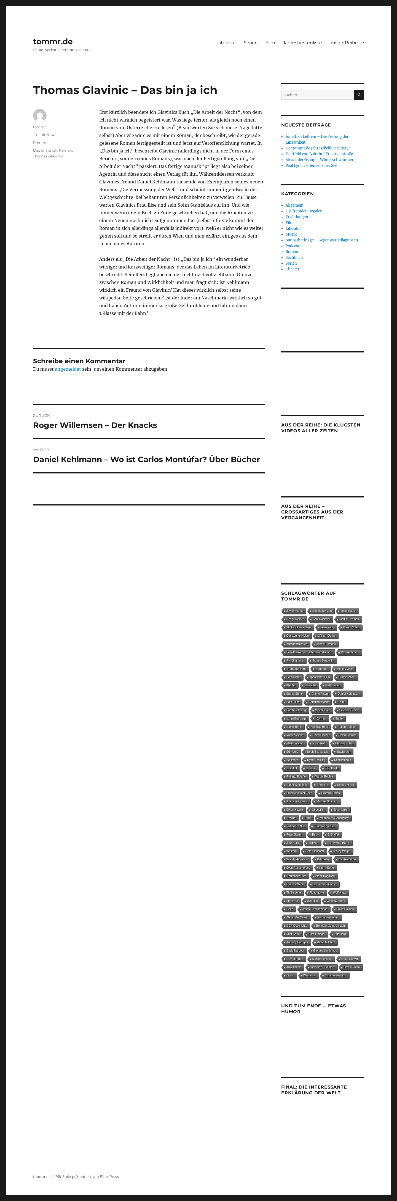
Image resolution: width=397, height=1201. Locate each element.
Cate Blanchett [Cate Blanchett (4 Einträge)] (315, 851)
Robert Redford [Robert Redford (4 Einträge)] (346, 726)
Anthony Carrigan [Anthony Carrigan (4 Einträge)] (297, 942)
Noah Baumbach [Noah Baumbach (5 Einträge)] (317, 751)
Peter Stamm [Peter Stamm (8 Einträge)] (294, 834)
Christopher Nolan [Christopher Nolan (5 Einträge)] (297, 635)
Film (270, 42)
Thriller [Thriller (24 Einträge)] (291, 685)
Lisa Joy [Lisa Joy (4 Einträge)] (311, 768)
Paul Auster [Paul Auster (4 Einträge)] (293, 677)
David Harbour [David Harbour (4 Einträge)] (295, 950)
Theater (292, 269)
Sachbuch (294, 257)
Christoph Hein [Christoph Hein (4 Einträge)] (344, 743)
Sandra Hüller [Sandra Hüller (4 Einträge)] (345, 784)
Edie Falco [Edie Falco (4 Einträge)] (292, 702)
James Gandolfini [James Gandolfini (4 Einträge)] (323, 660)
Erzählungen (297, 217)
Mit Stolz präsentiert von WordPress (87, 1176)
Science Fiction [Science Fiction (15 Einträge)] (349, 710)
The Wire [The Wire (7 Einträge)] (292, 900)
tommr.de (53, 41)
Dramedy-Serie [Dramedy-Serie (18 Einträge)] (296, 668)
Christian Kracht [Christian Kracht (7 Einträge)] (319, 702)
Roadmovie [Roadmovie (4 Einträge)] (317, 892)
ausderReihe (344, 42)
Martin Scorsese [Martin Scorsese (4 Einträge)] (322, 958)
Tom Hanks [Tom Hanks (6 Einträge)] (341, 809)
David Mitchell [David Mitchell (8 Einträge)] (326, 942)
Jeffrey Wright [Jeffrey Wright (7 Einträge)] (341, 851)
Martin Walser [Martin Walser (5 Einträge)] (295, 743)
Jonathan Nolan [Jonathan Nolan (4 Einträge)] (322, 610)
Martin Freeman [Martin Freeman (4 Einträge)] (349, 619)
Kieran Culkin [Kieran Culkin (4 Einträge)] (351, 627)
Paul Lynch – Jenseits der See (311, 165)
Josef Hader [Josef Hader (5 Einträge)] (348, 610)
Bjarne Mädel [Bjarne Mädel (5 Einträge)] (347, 677)
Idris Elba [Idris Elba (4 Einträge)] (310, 685)
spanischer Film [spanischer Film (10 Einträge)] (320, 677)
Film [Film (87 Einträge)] (308, 818)
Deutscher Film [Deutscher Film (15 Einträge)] (296, 876)
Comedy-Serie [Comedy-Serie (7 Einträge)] (336, 900)
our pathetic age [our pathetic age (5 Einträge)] (296, 718)
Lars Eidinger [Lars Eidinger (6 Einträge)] (317, 934)
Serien (251, 42)
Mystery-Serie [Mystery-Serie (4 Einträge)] (295, 735)
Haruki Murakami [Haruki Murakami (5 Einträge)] (296, 784)
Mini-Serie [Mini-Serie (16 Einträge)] (293, 934)
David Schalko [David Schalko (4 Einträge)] (347, 735)
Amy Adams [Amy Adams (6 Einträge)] (293, 967)
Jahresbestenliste (302, 42)
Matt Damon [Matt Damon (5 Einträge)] (332, 685)
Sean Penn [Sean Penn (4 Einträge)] (327, 627)
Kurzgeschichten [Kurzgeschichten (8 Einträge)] (296, 644)
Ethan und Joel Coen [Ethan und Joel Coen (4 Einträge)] (299, 793)
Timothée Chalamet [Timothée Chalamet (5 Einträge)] (322, 967)
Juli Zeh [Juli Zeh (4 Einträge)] (313, 842)
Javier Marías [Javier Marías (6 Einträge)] (294, 610)
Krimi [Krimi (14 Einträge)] (341, 702)
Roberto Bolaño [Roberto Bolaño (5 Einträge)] (296, 776)
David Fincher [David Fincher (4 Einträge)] (321, 735)
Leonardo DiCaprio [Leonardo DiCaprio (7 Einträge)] (325, 884)
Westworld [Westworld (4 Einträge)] (309, 975)
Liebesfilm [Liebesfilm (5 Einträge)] (318, 809)
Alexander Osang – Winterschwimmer (319, 159)
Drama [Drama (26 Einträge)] (291, 818)
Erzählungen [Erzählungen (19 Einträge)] (294, 958)
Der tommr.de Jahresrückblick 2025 (317, 148)
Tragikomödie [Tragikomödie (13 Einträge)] (347, 859)
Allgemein (295, 205)
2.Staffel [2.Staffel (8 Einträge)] (291, 768)
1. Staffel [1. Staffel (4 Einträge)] (333, 834)
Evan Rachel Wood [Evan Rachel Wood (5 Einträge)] (298, 867)
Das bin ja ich (45, 150)
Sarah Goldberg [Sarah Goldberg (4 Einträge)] (296, 710)
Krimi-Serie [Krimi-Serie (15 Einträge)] (326, 867)
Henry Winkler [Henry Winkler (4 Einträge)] (295, 619)
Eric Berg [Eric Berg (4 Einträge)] (340, 934)
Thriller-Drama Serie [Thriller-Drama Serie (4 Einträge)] (298, 627)
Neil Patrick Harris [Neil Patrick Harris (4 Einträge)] (339, 842)
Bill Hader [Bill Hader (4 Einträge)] (323, 859)
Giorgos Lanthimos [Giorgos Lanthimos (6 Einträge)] (325, 950)
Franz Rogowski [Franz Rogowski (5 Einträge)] (325, 876)
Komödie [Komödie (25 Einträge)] (321, 668)
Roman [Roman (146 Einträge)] (320, 718)
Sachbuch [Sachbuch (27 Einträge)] (343, 751)
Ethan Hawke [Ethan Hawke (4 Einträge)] (294, 809)
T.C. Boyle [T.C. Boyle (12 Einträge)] (331, 768)
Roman (39, 142)
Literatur (226, 42)
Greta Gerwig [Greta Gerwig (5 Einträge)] (349, 958)
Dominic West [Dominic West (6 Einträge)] (295, 884)
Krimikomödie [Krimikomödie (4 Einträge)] (342, 760)
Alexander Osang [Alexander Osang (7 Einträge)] (297, 917)
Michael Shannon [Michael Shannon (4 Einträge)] (327, 801)
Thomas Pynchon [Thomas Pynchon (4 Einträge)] (325, 826)
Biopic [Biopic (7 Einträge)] (290, 975)
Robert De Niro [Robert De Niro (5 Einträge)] (295, 826)
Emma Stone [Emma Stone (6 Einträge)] (294, 693)
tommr (39, 127)
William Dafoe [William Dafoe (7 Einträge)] (326, 635)
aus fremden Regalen (304, 211)
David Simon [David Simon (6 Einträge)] (352, 967)
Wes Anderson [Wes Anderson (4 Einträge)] (350, 652)
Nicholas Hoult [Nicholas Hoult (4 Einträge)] (319, 726)
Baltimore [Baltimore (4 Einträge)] (292, 760)
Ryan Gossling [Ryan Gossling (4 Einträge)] (316, 760)
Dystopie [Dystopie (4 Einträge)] (312, 900)
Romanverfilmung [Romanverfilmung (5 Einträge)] (328, 917)
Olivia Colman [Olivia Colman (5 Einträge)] (345, 909)
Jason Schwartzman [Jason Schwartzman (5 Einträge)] (315, 909)
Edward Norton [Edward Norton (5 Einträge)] (330, 793)
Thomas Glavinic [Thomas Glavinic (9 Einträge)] (335, 975)
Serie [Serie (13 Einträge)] (289, 909)
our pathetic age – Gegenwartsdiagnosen (322, 240)
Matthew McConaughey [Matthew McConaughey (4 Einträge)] (334, 818)
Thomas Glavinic (48, 156)
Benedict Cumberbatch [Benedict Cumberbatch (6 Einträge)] (330, 925)
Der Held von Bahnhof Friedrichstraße (319, 154)
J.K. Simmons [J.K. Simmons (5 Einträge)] (295, 660)
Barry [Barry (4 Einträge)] (315, 834)
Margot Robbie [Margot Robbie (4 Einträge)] (324, 776)
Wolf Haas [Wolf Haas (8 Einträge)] (339, 892)
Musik (291, 234)
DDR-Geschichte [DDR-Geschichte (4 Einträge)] (296, 925)
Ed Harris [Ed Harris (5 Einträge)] (292, 751)
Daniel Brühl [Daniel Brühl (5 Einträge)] (294, 726)
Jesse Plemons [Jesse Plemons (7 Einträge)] (326, 644)
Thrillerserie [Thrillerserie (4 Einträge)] (293, 892)
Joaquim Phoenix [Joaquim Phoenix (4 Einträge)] (297, 801)
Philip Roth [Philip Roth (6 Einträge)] (319, 743)
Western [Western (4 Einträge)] (291, 851)
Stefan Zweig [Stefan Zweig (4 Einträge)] (345, 668)
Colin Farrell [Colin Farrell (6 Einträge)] (322, 710)
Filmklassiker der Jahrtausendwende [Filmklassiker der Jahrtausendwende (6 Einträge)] (309, 652)
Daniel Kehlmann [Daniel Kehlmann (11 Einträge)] (348, 693)
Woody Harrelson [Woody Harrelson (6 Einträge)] (297, 859)
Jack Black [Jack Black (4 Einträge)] (293, 842)
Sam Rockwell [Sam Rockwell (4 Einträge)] (321, 619)
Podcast (292, 246)
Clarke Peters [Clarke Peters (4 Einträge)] (320, 693)
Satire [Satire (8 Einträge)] (339, 718)
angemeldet (68, 369)
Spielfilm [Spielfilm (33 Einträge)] (322, 784)
